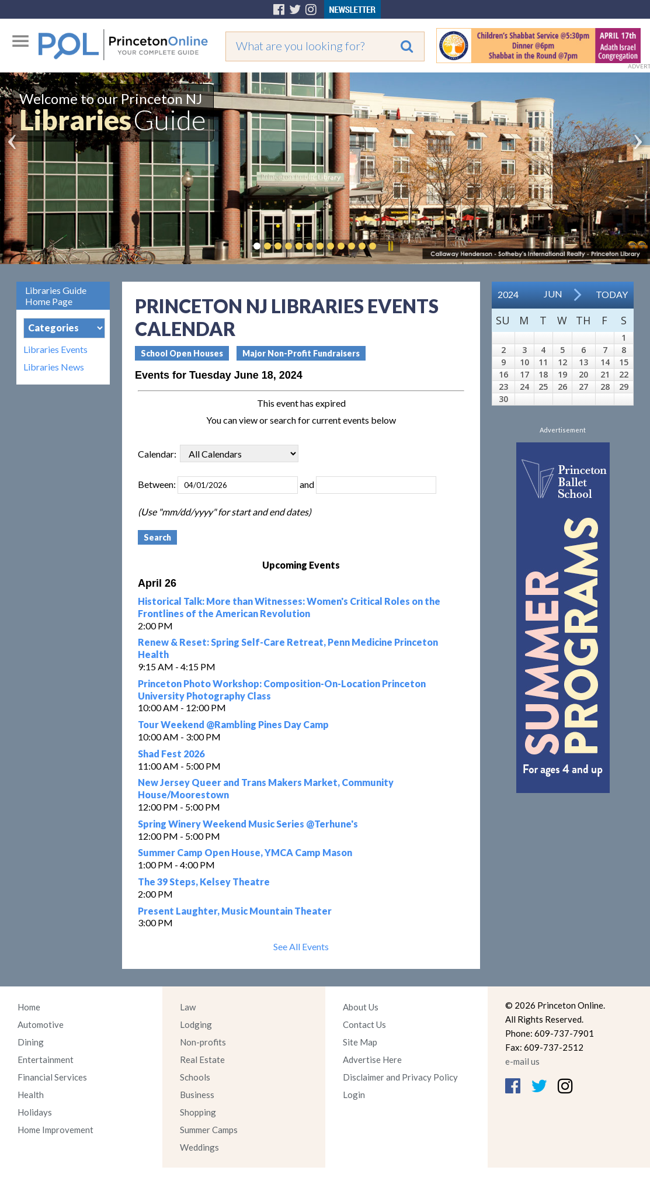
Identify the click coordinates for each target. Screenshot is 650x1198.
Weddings (199, 1147)
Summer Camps (209, 1129)
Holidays (35, 1112)
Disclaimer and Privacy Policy (400, 1077)
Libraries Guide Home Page (55, 296)
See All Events (301, 946)
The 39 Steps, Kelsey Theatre (204, 881)
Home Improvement (55, 1129)
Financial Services (52, 1077)
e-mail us (522, 1061)
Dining (31, 1042)
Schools (195, 1077)
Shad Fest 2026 (171, 753)
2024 (508, 294)
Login (354, 1094)
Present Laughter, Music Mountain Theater (235, 910)
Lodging (196, 1024)
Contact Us (364, 1024)
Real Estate (202, 1059)
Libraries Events (55, 349)
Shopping (198, 1112)
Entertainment (46, 1059)
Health (31, 1094)
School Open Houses (182, 353)
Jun (553, 293)
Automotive (41, 1024)
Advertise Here (372, 1059)
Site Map (360, 1042)
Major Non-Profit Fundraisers (301, 353)
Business (197, 1094)
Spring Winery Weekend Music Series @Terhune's (248, 823)
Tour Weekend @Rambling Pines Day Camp (233, 724)
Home (29, 1007)
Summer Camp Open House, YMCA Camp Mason (245, 852)
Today (612, 294)
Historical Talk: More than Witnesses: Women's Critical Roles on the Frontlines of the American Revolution (289, 607)
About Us (360, 1007)
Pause (390, 246)
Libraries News (53, 367)
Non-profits (203, 1042)
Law (188, 1007)
